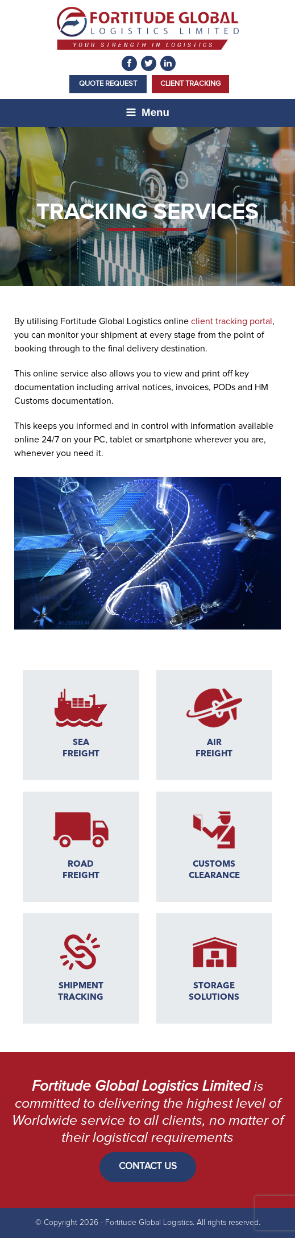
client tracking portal (231, 321)
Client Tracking (190, 84)
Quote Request (108, 84)
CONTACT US (148, 1166)
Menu (147, 112)
